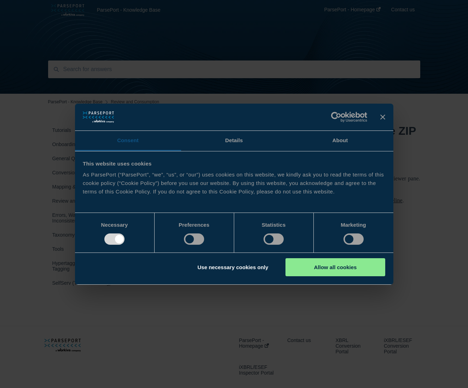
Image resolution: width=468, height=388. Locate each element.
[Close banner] (382, 117)
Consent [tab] (128, 140)
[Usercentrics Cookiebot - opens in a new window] (336, 117)
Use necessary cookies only (232, 267)
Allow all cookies (335, 267)
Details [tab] (234, 140)
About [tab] (340, 140)
